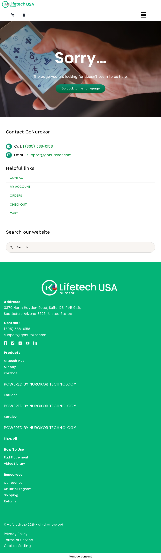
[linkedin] (35, 343)
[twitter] (12, 343)
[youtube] (27, 343)
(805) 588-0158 (39, 146)
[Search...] (80, 247)
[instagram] (20, 343)
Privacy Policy (16, 534)
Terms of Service (18, 540)
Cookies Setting (17, 545)
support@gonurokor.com (49, 154)
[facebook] (5, 343)
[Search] (11, 247)
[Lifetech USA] (18, 2)
